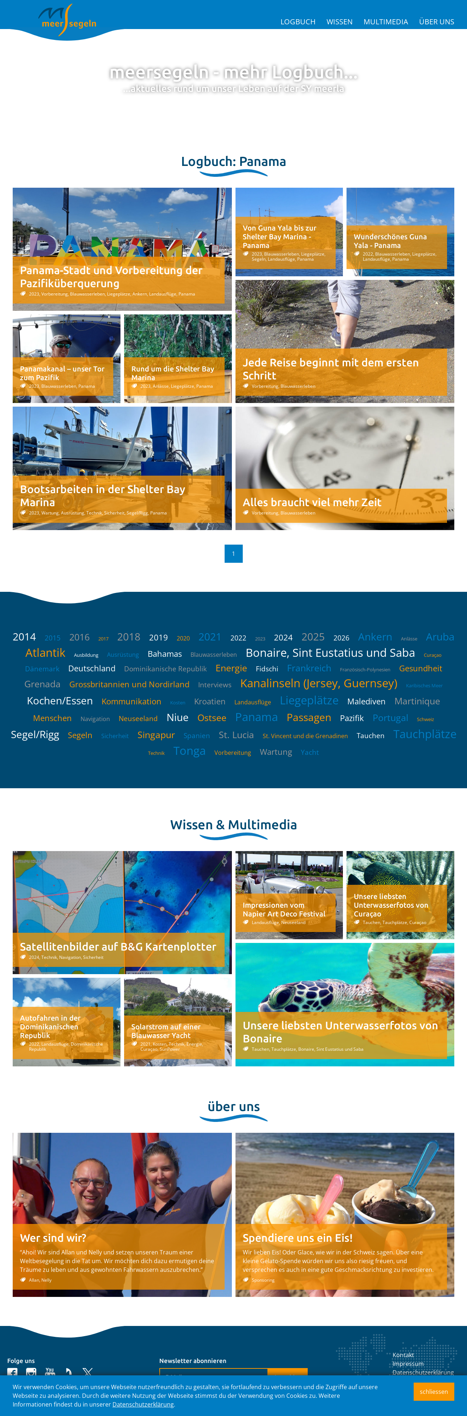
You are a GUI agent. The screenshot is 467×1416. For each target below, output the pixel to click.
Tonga (189, 750)
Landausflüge (252, 702)
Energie (231, 668)
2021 (210, 636)
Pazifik (352, 717)
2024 (283, 637)
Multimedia (386, 22)
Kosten (177, 702)
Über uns (436, 22)
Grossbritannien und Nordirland (129, 684)
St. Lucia (236, 734)
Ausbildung (86, 655)
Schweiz (425, 719)
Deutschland (91, 668)
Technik (156, 753)
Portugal (390, 717)
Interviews (215, 684)
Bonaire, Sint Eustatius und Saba (330, 652)
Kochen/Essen (60, 700)
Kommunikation (131, 701)
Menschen (52, 717)
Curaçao (433, 655)
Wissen (340, 22)
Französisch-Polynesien (365, 669)
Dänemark (42, 669)
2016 (79, 637)
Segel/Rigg (35, 734)
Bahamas (165, 653)
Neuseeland (138, 718)
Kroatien (210, 701)
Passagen (309, 717)
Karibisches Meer (424, 685)
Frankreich (309, 668)
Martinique (417, 701)
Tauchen (371, 735)
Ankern (375, 636)
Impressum (408, 1364)
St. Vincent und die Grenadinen (305, 736)
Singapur (156, 734)
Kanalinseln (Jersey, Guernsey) (318, 683)
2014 (24, 636)
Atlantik (45, 652)
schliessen (434, 1392)
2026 (341, 638)
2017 (103, 638)
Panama (256, 716)
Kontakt (403, 1355)
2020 (183, 638)
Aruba (440, 636)
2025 (313, 636)
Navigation (95, 719)
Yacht (310, 752)
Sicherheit (115, 736)
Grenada (42, 684)
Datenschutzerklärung (423, 1372)
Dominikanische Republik (165, 669)
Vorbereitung (232, 753)
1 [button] (233, 554)
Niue (178, 717)
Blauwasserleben (214, 655)
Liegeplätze (309, 700)
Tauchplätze (424, 733)
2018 (128, 636)
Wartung (276, 751)
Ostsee (211, 717)
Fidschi (267, 669)
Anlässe (409, 638)
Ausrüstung (123, 655)
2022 (238, 638)
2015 (53, 638)
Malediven (366, 701)
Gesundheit (420, 668)
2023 (260, 638)
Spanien (197, 735)
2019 (158, 637)
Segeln (80, 734)
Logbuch (298, 22)
